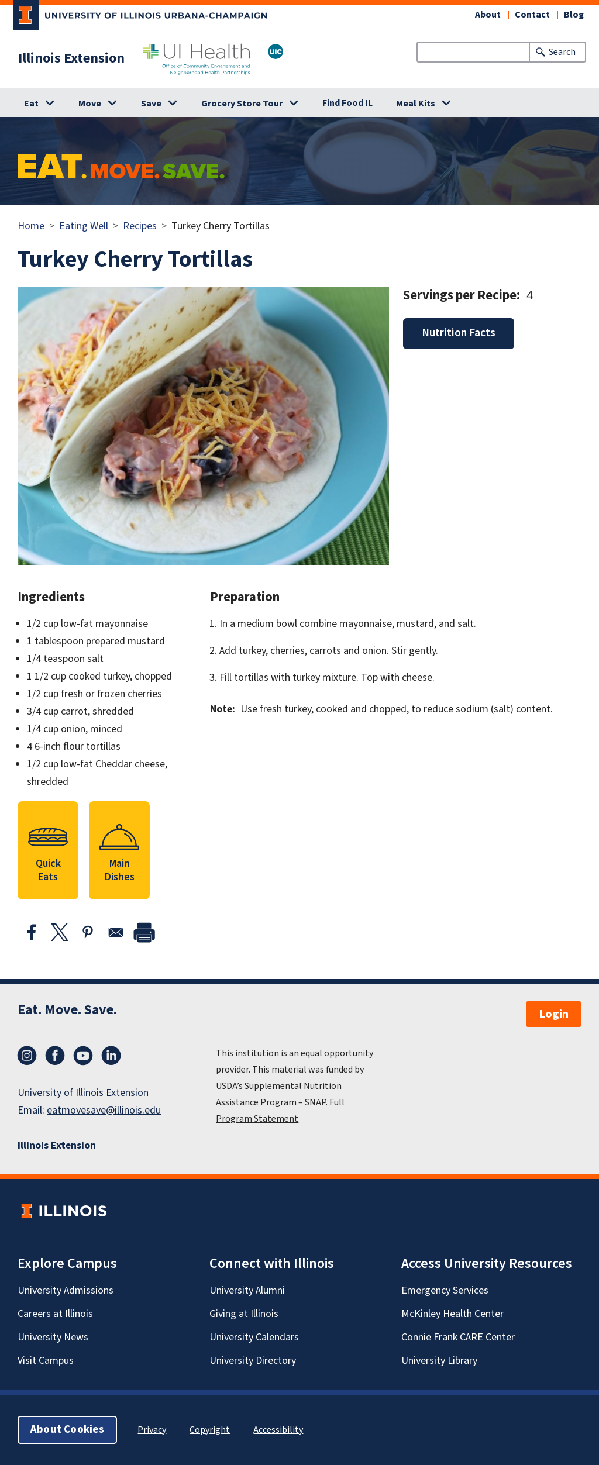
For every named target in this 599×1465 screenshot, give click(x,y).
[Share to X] (59, 932)
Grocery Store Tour (242, 103)
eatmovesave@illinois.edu (104, 1110)
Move (89, 103)
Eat (31, 103)
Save (151, 103)
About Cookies (67, 1430)
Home (31, 226)
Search (562, 52)
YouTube (83, 1055)
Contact (532, 14)
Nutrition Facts (458, 333)
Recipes (140, 226)
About (488, 14)
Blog (574, 14)
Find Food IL (347, 102)
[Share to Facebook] (31, 932)
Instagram (27, 1055)
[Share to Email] (116, 932)
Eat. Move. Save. (67, 1009)
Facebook (55, 1055)
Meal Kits (415, 103)
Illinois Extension (71, 58)
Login (554, 1014)
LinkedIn (111, 1055)
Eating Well (83, 226)
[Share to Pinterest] (87, 932)
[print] (144, 932)
